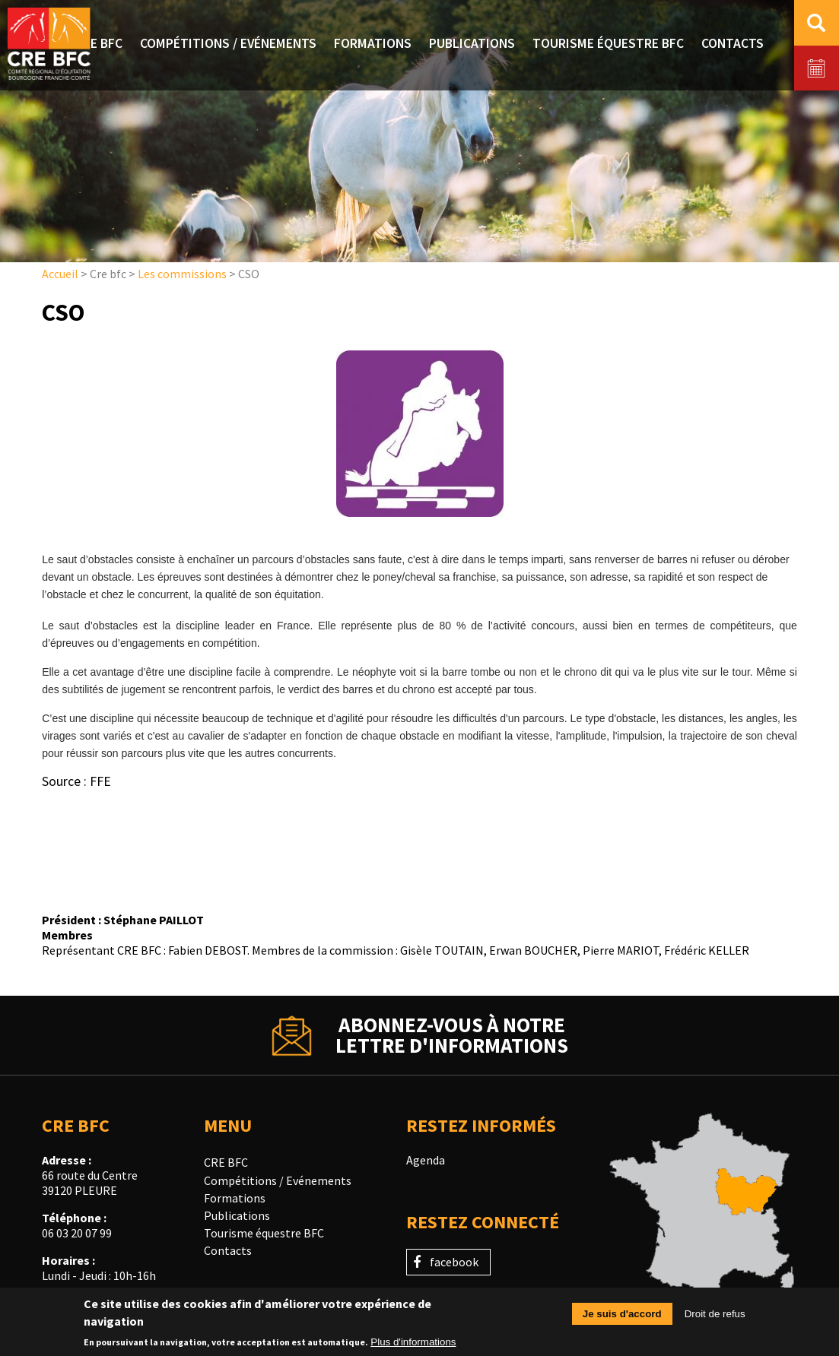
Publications (237, 1215)
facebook (454, 1261)
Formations (234, 1198)
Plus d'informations (413, 1345)
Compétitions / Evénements (277, 1180)
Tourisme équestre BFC (264, 1232)
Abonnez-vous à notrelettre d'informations (451, 1035)
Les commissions (182, 273)
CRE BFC (226, 1162)
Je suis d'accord (622, 1317)
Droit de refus (715, 1317)
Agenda (425, 1159)
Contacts (228, 1250)
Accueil (60, 273)
